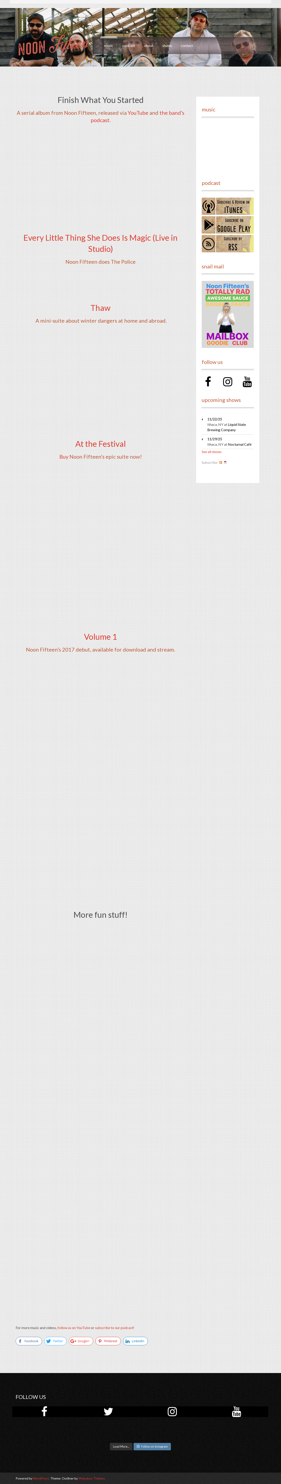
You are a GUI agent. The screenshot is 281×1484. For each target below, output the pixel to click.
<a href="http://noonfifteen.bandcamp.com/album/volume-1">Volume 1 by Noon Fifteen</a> (100, 726)
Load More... (121, 1446)
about (148, 45)
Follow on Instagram (152, 1446)
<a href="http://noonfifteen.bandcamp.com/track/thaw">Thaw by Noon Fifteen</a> (100, 341)
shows (167, 45)
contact (187, 45)
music (108, 45)
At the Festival (100, 444)
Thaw (100, 308)
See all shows (212, 451)
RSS (220, 462)
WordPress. (41, 1478)
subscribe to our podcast (114, 1327)
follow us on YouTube (73, 1327)
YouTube (138, 112)
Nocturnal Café (240, 444)
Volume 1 (100, 637)
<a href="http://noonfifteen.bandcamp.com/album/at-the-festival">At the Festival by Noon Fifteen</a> (100, 544)
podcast (128, 45)
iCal (225, 462)
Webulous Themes (91, 1478)
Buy (63, 456)
